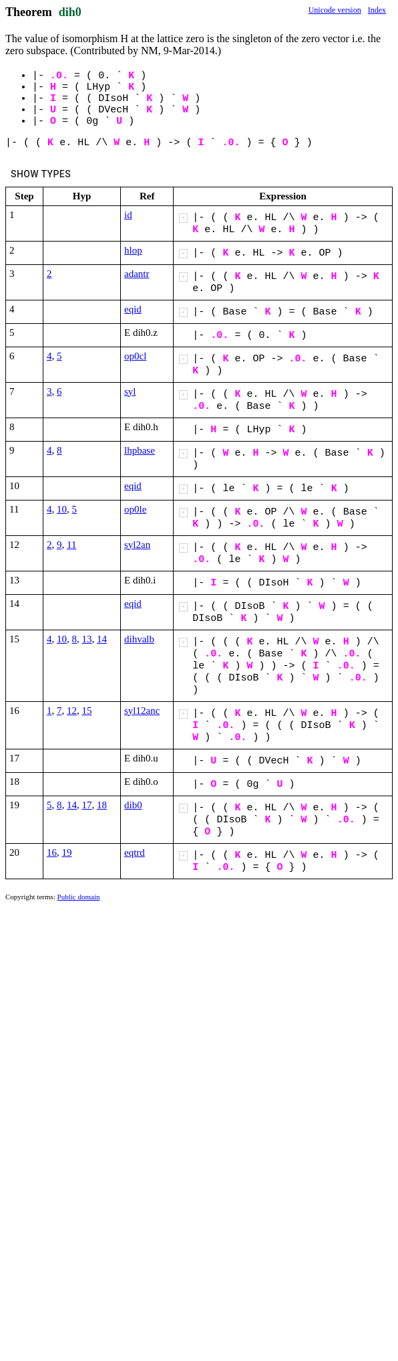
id (128, 214)
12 (72, 710)
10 (62, 509)
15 (87, 710)
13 (87, 639)
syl (130, 391)
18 (102, 805)
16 (52, 852)
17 (87, 805)
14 (102, 639)
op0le (135, 509)
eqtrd (134, 852)
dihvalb (139, 639)
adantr (136, 273)
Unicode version (335, 10)
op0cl (135, 356)
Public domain (78, 897)
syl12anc (142, 710)
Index (377, 10)
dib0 (133, 805)
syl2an (137, 544)
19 (67, 852)
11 (71, 544)
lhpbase (139, 450)
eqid (133, 309)
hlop (133, 250)
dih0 (70, 12)
